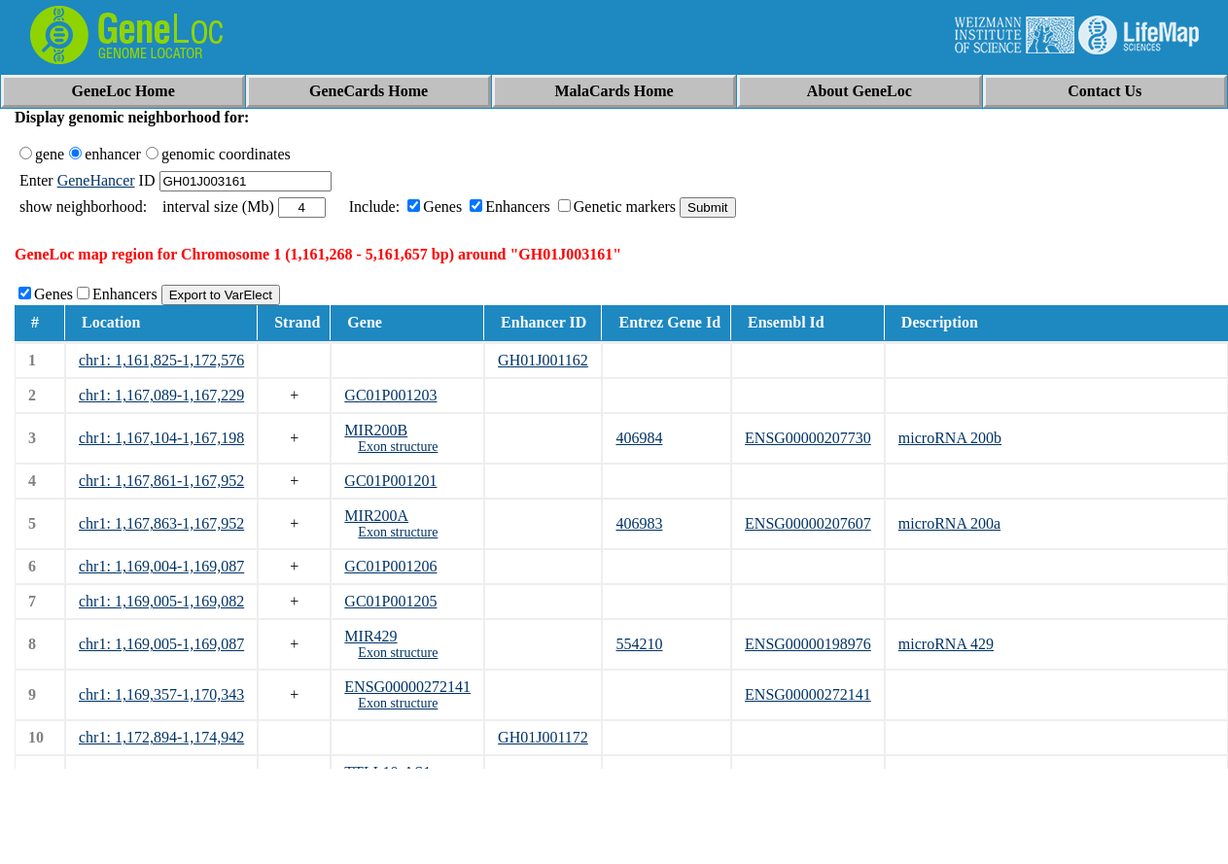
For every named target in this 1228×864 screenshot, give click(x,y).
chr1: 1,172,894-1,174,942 (161, 737)
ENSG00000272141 (407, 686)
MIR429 (370, 636)
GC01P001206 (390, 566)
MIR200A (376, 515)
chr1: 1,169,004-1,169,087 (161, 566)
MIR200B (375, 430)
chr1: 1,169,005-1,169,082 (161, 601)
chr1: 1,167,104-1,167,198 (161, 438)
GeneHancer (96, 180)
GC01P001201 (390, 480)
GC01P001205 (390, 601)
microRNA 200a (949, 523)
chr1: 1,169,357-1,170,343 (161, 694)
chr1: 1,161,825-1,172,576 (161, 360)
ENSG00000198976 (808, 644)
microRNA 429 (946, 644)
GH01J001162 (543, 360)
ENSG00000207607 (808, 523)
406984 (638, 438)
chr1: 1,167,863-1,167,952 (161, 523)
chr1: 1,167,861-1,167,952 (161, 480)
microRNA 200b (949, 438)
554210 (638, 644)
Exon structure (398, 446)
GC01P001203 (390, 395)
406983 (638, 523)
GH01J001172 (543, 737)
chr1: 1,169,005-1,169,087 (161, 644)
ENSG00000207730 (808, 438)
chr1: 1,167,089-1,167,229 (161, 395)
